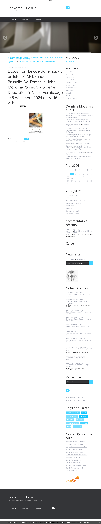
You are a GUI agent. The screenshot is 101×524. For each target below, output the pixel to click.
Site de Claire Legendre (74, 449)
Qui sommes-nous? (72, 211)
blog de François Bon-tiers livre (76, 447)
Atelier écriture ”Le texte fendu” (76, 139)
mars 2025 (69, 74)
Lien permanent (14, 139)
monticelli (79, 420)
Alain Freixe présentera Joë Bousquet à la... (79, 334)
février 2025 (70, 77)
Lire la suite (70, 61)
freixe (69, 427)
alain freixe (83, 416)
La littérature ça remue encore (76, 455)
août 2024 (69, 90)
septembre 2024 (71, 88)
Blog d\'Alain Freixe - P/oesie (75, 441)
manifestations (71, 206)
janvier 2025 (70, 80)
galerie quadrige (72, 423)
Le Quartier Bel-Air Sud (82, 121)
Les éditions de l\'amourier (75, 444)
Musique (69, 208)
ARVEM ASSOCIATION (73, 141)
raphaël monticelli (73, 413)
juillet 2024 (69, 93)
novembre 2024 (71, 82)
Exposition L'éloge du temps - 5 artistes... (76, 358)
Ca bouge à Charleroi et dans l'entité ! (79, 116)
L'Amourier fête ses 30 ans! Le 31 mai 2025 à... (78, 295)
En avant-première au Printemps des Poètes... (78, 313)
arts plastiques (72, 416)
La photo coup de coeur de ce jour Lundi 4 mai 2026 (77, 129)
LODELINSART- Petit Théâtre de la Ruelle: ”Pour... (77, 114)
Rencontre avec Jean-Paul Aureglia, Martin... (78, 365)
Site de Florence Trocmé (74, 460)
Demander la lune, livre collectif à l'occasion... (77, 302)
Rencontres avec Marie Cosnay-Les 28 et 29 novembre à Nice (37, 62)
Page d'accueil (12, 62)
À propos (37, 19)
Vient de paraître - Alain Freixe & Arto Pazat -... (78, 341)
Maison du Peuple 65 (73, 124)
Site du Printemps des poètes (76, 465)
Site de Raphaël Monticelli (74, 468)
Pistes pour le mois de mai (75, 152)
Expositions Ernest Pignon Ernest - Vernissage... (79, 232)
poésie (84, 413)
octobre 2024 (70, 85)
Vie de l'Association (72, 214)
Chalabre (77, 158)
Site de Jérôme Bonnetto (74, 452)
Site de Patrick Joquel (73, 463)
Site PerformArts (71, 471)
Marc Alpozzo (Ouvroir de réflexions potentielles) (79, 148)
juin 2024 (69, 96)
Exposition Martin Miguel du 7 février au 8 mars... (78, 320)
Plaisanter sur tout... (73, 143)
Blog (67, 198)
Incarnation (86, 143)
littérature (84, 423)
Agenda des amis (71, 195)
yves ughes (70, 420)
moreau (68, 231)
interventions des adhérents (75, 200)
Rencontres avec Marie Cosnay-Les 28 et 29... (79, 350)
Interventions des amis (73, 203)
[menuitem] (13, 19)
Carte (70, 243)
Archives (25, 19)
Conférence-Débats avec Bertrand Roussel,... (77, 327)
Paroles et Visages (77, 136)
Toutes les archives (71, 99)
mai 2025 (69, 72)
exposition (77, 427)
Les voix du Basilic (22, 7)
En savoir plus (85, 522)
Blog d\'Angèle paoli (73, 457)
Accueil (13, 19)
